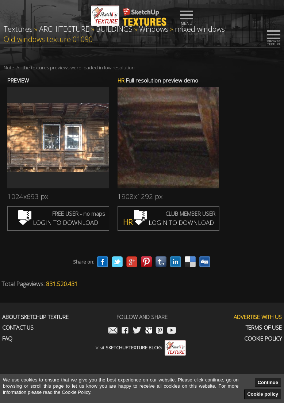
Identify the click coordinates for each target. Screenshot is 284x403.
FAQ (7, 338)
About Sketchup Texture (35, 317)
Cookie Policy (263, 338)
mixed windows (200, 29)
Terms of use (264, 327)
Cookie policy (262, 394)
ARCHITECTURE (64, 29)
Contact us (18, 327)
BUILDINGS (114, 29)
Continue (268, 382)
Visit (141, 347)
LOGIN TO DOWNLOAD (58, 222)
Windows (153, 29)
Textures (18, 29)
